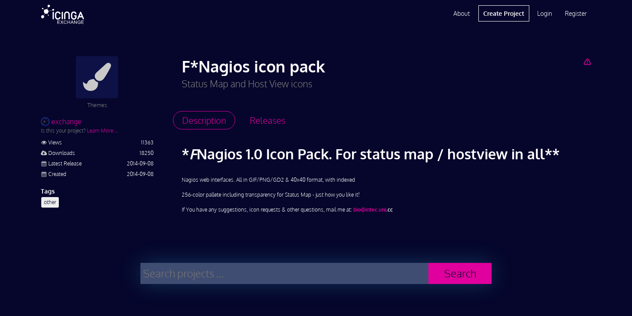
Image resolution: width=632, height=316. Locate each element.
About (461, 13)
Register (576, 13)
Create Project (503, 13)
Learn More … (102, 130)
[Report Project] (587, 61)
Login (544, 13)
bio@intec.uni (369, 209)
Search (460, 273)
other (50, 202)
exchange (61, 121)
